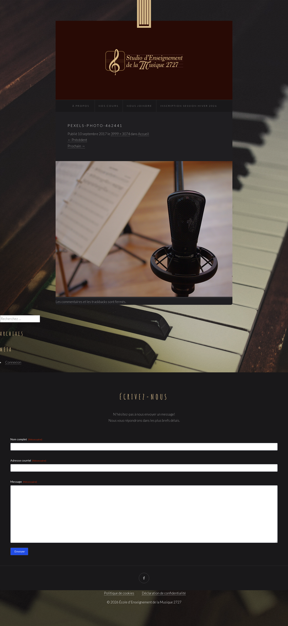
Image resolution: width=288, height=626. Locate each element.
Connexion (13, 362)
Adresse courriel (28, 460)
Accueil (143, 134)
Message (23, 481)
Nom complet (26, 439)
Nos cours (108, 105)
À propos (80, 105)
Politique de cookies (119, 593)
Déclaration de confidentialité (164, 593)
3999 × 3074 (120, 134)
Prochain (76, 146)
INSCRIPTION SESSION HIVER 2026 (188, 105)
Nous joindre (139, 105)
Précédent (77, 140)
